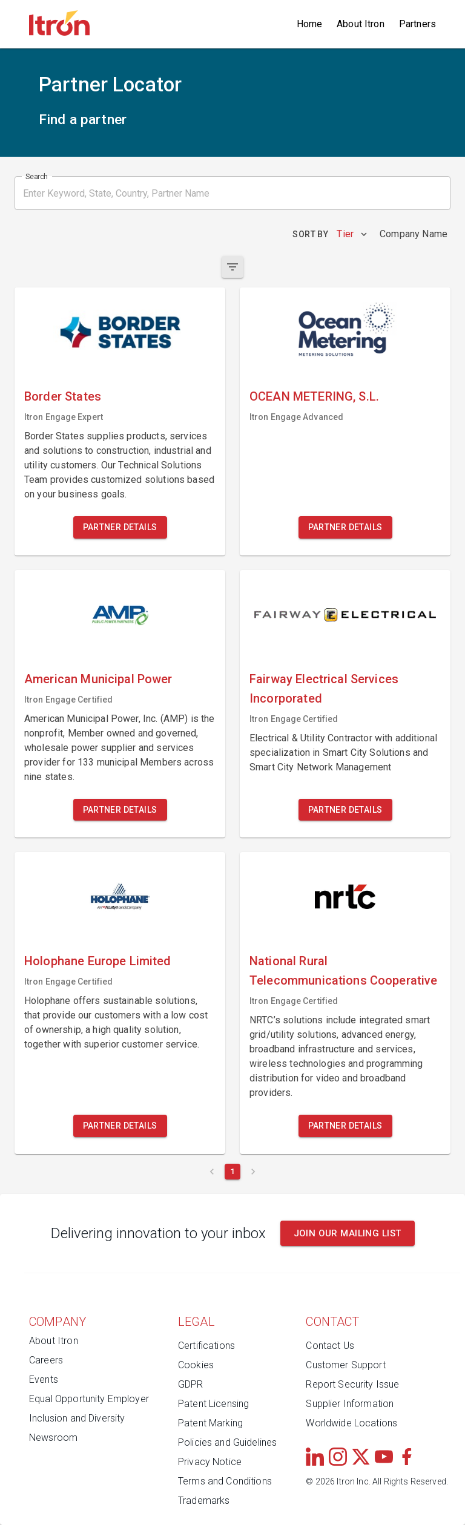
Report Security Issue (352, 1384)
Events (43, 1379)
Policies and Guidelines (227, 1442)
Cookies (196, 1365)
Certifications (206, 1345)
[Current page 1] (232, 1171)
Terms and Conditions (225, 1481)
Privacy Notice (210, 1462)
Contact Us (330, 1345)
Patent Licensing (213, 1403)
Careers (46, 1360)
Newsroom (53, 1437)
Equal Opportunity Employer (89, 1399)
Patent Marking (210, 1423)
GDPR (190, 1384)
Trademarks (204, 1500)
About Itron (360, 24)
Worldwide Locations (351, 1423)
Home (310, 24)
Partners (417, 24)
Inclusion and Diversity (77, 1418)
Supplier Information (350, 1403)
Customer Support (345, 1365)
